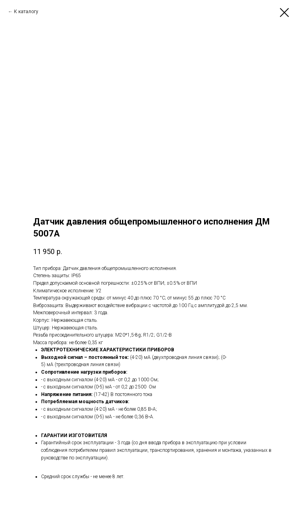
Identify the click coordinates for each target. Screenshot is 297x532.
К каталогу (26, 11)
